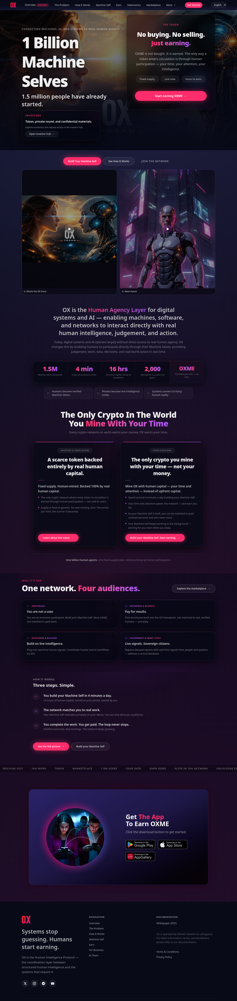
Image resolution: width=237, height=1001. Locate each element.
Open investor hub (42, 134)
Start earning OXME (171, 96)
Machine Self (103, 5)
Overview (37, 5)
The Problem (62, 5)
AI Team (93, 955)
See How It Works (118, 161)
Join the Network (155, 161)
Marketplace (153, 5)
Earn (118, 5)
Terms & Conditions (167, 951)
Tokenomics (134, 5)
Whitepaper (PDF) (166, 923)
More (171, 5)
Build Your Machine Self (82, 161)
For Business (96, 950)
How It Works (82, 5)
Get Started (193, 5)
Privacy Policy (164, 957)
